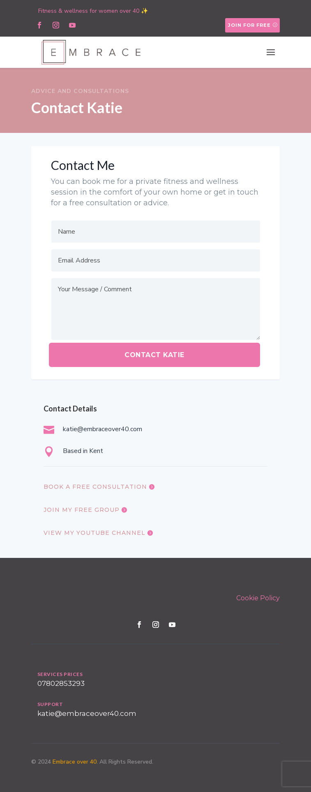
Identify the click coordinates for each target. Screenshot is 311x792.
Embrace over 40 (75, 762)
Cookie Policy (258, 598)
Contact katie (154, 355)
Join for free (249, 25)
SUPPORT (50, 704)
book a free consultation (95, 486)
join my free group (82, 509)
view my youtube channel (94, 533)
